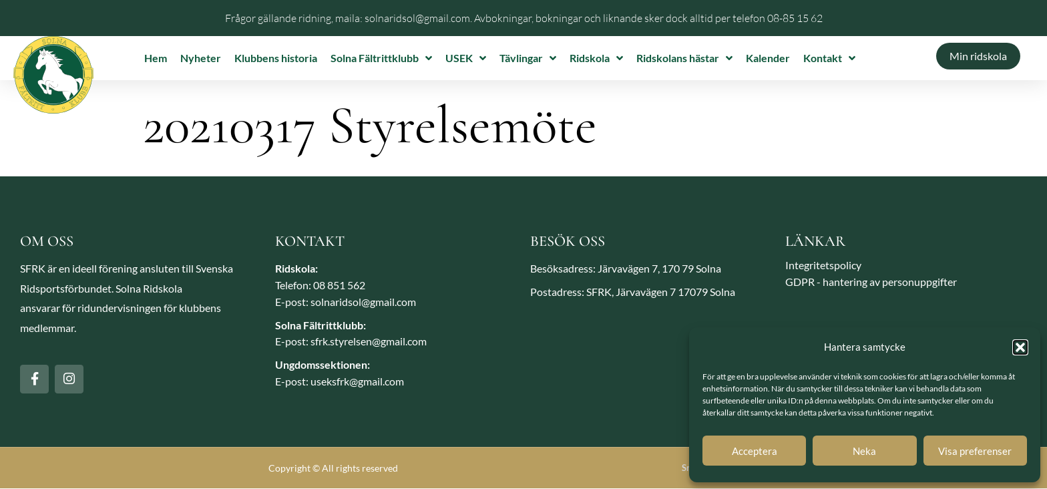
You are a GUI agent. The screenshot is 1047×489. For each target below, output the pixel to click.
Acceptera (754, 451)
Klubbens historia (275, 57)
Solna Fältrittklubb (381, 58)
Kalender (768, 57)
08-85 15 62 (795, 18)
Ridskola (596, 58)
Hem (155, 57)
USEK (465, 58)
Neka (864, 451)
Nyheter (200, 57)
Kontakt (829, 58)
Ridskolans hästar (684, 58)
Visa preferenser (975, 451)
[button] (1020, 347)
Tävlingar (527, 58)
